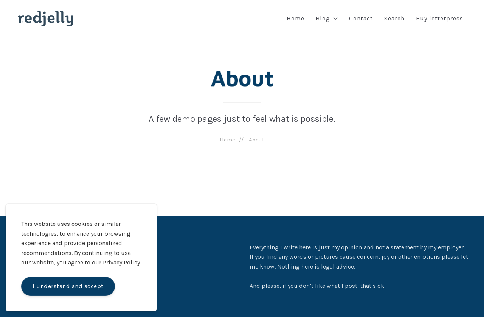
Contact (361, 18)
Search (394, 18)
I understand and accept (68, 286)
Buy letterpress (439, 18)
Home (295, 18)
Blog (327, 18)
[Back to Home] (45, 18)
